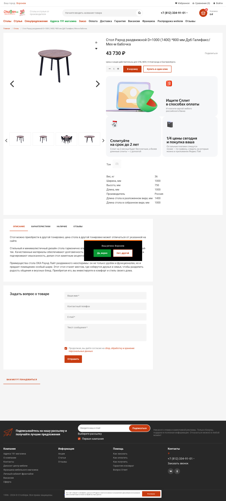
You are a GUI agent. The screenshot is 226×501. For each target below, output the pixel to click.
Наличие (62, 226)
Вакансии (134, 21)
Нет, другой (123, 253)
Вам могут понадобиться (22, 379)
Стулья (18, 21)
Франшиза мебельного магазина (20, 469)
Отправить (73, 359)
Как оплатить (120, 457)
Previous (12, 84)
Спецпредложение (36, 21)
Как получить (120, 461)
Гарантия (120, 21)
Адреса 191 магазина (63, 21)
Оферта (7, 482)
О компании (9, 457)
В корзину (132, 69)
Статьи (62, 457)
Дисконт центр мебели (15, 465)
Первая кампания (93, 438)
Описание (19, 226)
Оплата (93, 21)
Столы (7, 21)
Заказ (82, 21)
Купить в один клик (157, 69)
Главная (6, 29)
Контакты (8, 461)
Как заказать (120, 453)
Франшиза (148, 21)
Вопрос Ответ (120, 469)
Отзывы (190, 21)
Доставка (106, 21)
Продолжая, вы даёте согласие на (101, 349)
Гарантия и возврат (123, 465)
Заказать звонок (178, 463)
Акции (61, 453)
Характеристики (40, 226)
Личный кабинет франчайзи (18, 474)
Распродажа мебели (170, 21)
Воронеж (21, 3)
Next (98, 84)
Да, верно (102, 253)
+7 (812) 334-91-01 (173, 12)
